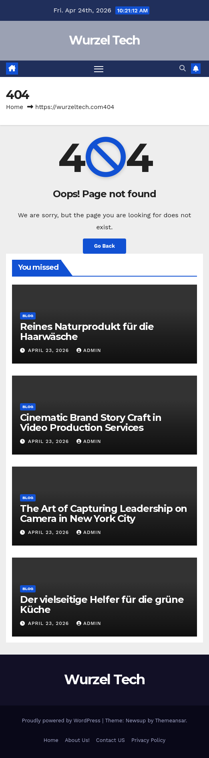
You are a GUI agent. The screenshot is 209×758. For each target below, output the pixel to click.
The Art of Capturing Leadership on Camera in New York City (103, 513)
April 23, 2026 (49, 350)
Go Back (104, 246)
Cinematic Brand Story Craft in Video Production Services (90, 422)
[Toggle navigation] (99, 69)
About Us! (77, 740)
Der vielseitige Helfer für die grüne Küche (102, 604)
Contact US (110, 740)
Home (14, 107)
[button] (182, 68)
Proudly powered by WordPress (62, 721)
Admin (88, 350)
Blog (27, 315)
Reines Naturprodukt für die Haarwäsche (87, 331)
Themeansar (170, 721)
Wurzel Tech (104, 40)
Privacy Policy (148, 740)
